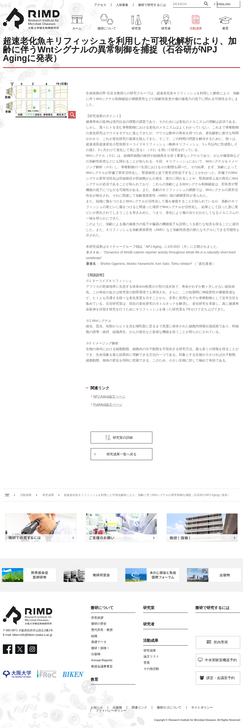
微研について (102, 608)
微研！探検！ (100, 648)
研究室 (148, 608)
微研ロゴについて (169, 707)
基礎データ (99, 642)
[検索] (180, 4)
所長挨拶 (97, 617)
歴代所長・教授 (102, 630)
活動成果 (150, 640)
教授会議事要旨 (102, 666)
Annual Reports (101, 660)
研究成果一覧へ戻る (121, 454)
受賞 (147, 662)
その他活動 (151, 669)
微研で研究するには (212, 608)
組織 (94, 636)
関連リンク (139, 707)
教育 (94, 679)
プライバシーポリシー (111, 710)
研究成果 (150, 650)
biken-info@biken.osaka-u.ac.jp (32, 635)
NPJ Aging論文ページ (109, 396)
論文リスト (151, 656)
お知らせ (97, 707)
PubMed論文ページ (107, 404)
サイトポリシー (202, 707)
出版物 (95, 654)
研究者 (148, 624)
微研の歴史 (99, 623)
